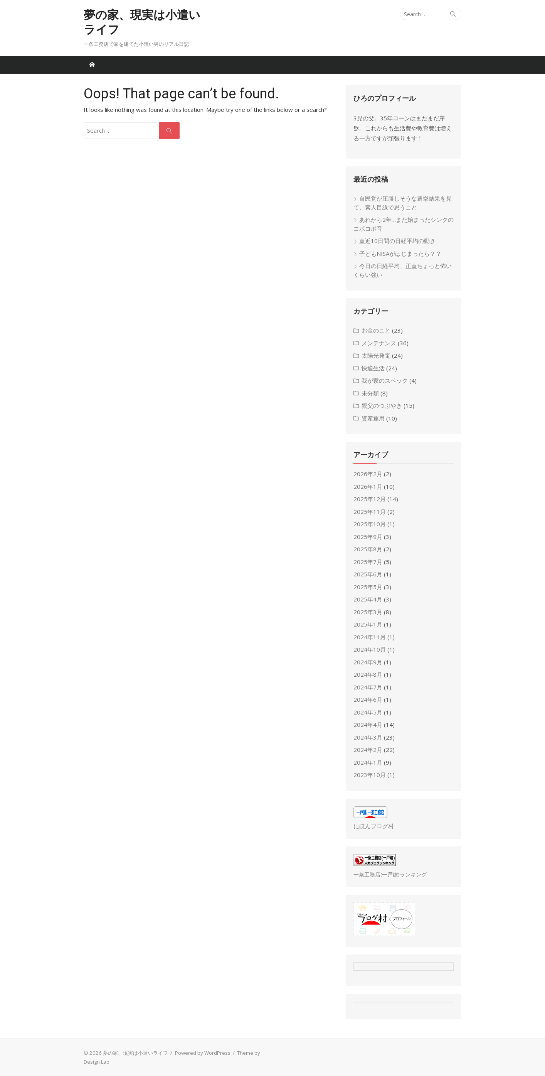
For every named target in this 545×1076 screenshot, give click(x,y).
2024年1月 (367, 762)
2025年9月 (367, 537)
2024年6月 (367, 699)
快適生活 (373, 368)
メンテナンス (379, 343)
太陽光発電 (376, 355)
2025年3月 (367, 612)
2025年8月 (367, 549)
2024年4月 (367, 724)
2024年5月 (367, 712)
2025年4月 (367, 599)
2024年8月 (367, 674)
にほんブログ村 (373, 826)
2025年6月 (367, 574)
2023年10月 (369, 775)
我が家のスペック (385, 380)
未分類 (370, 393)
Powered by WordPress (202, 1052)
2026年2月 (367, 474)
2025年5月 (367, 587)
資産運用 (373, 418)
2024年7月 (367, 687)
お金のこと (376, 330)
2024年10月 (369, 649)
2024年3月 (367, 737)
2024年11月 (369, 637)
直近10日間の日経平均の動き (397, 241)
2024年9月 (367, 662)
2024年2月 (367, 749)
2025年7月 (367, 562)
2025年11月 (369, 511)
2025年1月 (367, 624)
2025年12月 (369, 499)
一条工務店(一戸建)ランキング (390, 874)
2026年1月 (367, 486)
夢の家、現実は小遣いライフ (142, 22)
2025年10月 (369, 524)
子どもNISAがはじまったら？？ (400, 253)
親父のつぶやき (382, 405)
